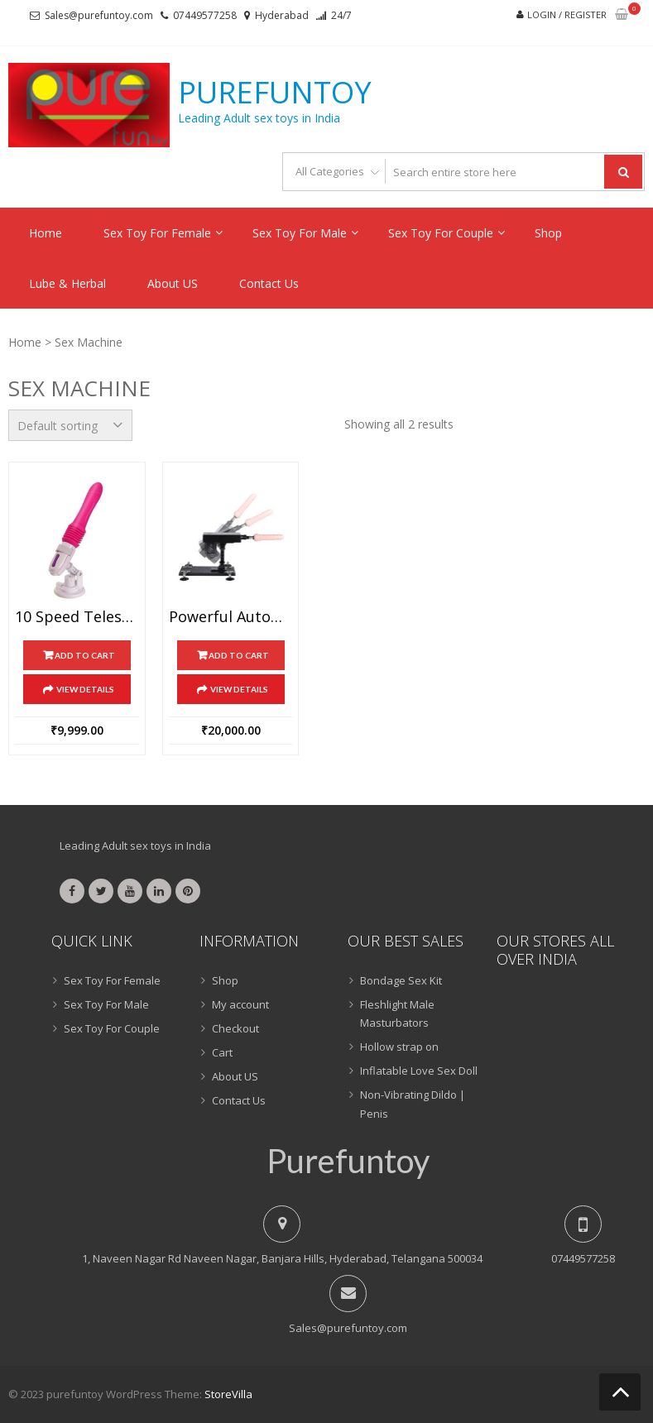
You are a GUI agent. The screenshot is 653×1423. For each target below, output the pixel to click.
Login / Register (567, 14)
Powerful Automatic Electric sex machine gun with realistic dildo (231, 617)
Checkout (235, 1028)
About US (172, 283)
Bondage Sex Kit (401, 980)
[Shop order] (70, 425)
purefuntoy (275, 92)
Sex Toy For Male (299, 233)
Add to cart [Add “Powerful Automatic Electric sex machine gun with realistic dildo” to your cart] (239, 655)
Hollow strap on (399, 1046)
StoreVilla (228, 1394)
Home (45, 233)
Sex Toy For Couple (440, 233)
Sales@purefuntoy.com (99, 15)
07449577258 (205, 15)
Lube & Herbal (67, 283)
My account (240, 1004)
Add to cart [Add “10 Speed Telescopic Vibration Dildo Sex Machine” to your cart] (85, 655)
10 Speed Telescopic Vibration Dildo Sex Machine (77, 617)
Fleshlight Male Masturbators (397, 1013)
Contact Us (269, 283)
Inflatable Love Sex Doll (419, 1070)
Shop (548, 233)
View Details (85, 689)
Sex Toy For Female (157, 233)
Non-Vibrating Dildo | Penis (412, 1103)
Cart (222, 1052)
